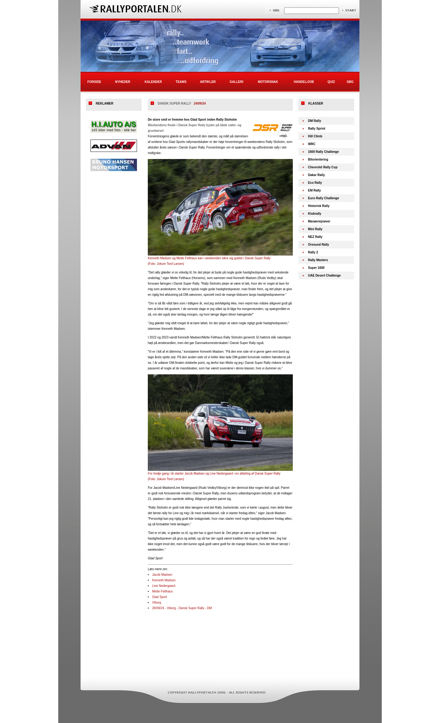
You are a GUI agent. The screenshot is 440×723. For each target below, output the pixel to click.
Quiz (331, 82)
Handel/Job (304, 82)
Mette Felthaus (162, 591)
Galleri (236, 82)
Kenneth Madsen (164, 580)
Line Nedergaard (163, 585)
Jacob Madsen (162, 574)
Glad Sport (159, 597)
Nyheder (122, 82)
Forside (94, 82)
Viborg (156, 602)
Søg (350, 82)
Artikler (208, 82)
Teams (181, 82)
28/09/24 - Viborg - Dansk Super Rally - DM (182, 608)
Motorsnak (268, 82)
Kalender (153, 82)
